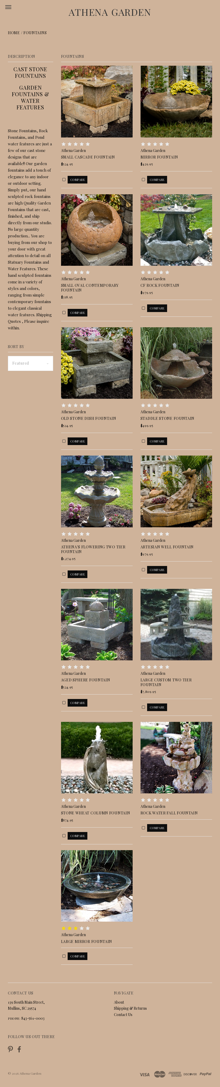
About (119, 1002)
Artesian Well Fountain (167, 546)
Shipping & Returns (130, 1008)
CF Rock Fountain (160, 285)
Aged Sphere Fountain (85, 679)
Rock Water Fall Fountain (169, 812)
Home (14, 32)
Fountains (35, 32)
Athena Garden (110, 12)
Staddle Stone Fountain (167, 418)
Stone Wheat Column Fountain (95, 812)
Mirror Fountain (159, 157)
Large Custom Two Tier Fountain (166, 682)
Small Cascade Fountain (88, 157)
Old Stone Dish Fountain (88, 418)
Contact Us (123, 1014)
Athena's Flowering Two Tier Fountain (93, 549)
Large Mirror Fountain (86, 941)
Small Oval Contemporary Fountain (90, 288)
